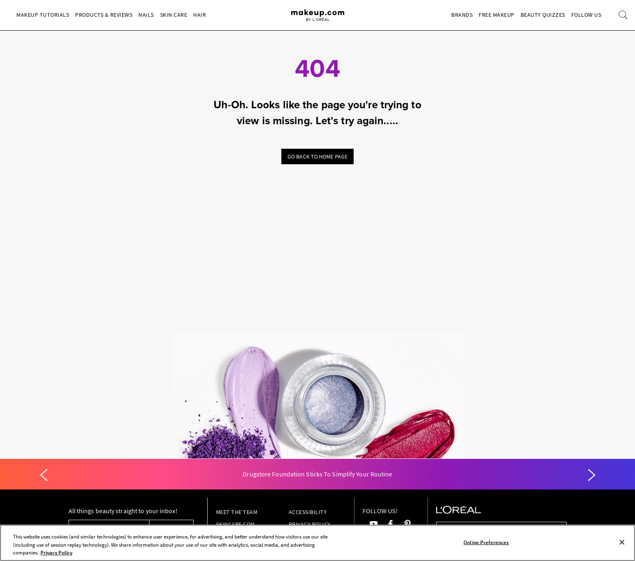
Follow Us (586, 14)
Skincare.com (235, 524)
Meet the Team (237, 512)
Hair (199, 14)
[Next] (592, 475)
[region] (317, 543)
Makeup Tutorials (42, 14)
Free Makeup (497, 14)
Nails (146, 14)
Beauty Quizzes (543, 14)
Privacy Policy (310, 524)
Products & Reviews (103, 14)
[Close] (622, 542)
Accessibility (308, 512)
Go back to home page (317, 156)
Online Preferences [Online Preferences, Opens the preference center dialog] (486, 542)
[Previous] (44, 475)
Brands (461, 14)
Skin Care (173, 14)
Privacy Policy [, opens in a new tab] (56, 552)
